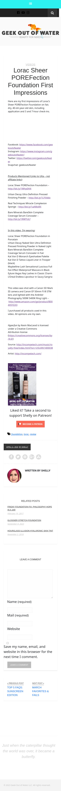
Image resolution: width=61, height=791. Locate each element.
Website (13, 628)
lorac (26, 434)
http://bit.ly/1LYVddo (40, 197)
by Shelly (23, 447)
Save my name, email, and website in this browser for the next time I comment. (28, 651)
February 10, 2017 (16, 514)
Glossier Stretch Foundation (24, 520)
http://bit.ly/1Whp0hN (19, 188)
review (33, 434)
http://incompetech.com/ (28, 353)
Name (19, 601)
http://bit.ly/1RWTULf (19, 219)
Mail (18, 615)
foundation (17, 434)
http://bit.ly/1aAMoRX (29, 206)
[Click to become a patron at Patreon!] (30, 423)
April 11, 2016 (12, 447)
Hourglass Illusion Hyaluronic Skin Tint (30, 531)
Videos (30, 64)
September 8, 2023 (16, 524)
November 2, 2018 (16, 534)
